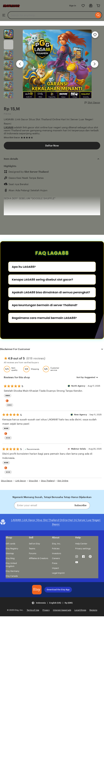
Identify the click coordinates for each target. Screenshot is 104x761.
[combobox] (51, 15)
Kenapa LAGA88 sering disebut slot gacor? (42, 279)
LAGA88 (8, 127)
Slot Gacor (92, 102)
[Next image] (94, 64)
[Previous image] (20, 64)
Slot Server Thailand (36, 171)
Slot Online (62, 481)
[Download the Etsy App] (37, 589)
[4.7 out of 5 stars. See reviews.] (27, 137)
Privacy (46, 610)
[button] (52, 603)
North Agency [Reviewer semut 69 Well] (78, 386)
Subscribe (80, 505)
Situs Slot (33, 481)
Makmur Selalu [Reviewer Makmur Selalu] (78, 449)
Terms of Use (33, 610)
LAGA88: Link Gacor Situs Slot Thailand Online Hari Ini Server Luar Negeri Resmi (48, 121)
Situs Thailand (48, 481)
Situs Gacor (6, 481)
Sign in (72, 5)
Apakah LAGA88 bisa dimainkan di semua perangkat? (51, 292)
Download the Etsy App (58, 589)
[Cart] (98, 5)
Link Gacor (20, 481)
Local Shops (80, 610)
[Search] (98, 15)
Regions (93, 610)
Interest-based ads (62, 610)
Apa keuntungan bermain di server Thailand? (44, 305)
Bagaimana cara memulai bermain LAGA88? (44, 318)
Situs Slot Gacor (12, 137)
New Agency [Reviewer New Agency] (80, 414)
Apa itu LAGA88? (24, 267)
